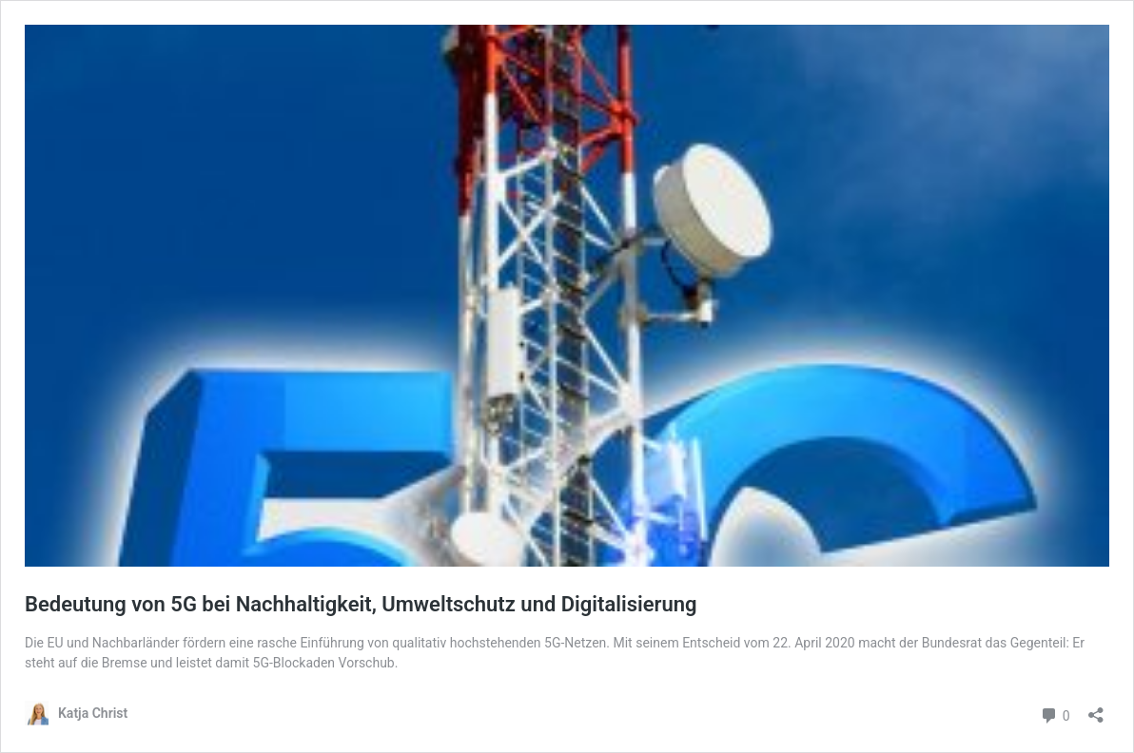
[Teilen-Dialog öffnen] (1096, 709)
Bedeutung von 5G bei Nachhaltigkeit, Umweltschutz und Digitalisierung (361, 604)
